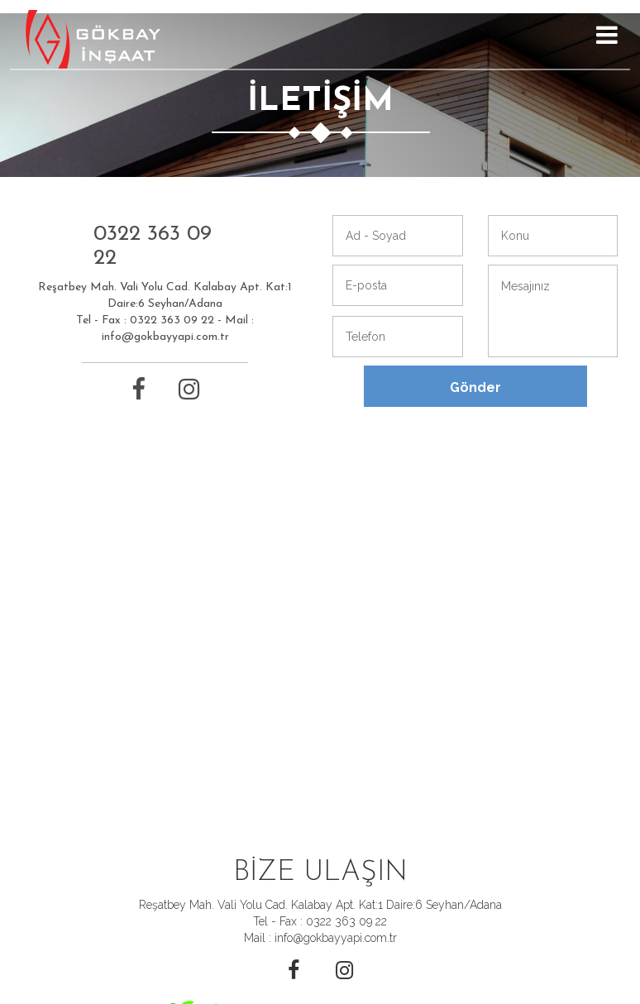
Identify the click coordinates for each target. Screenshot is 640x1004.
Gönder (475, 387)
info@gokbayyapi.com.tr (165, 337)
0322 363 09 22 (152, 246)
